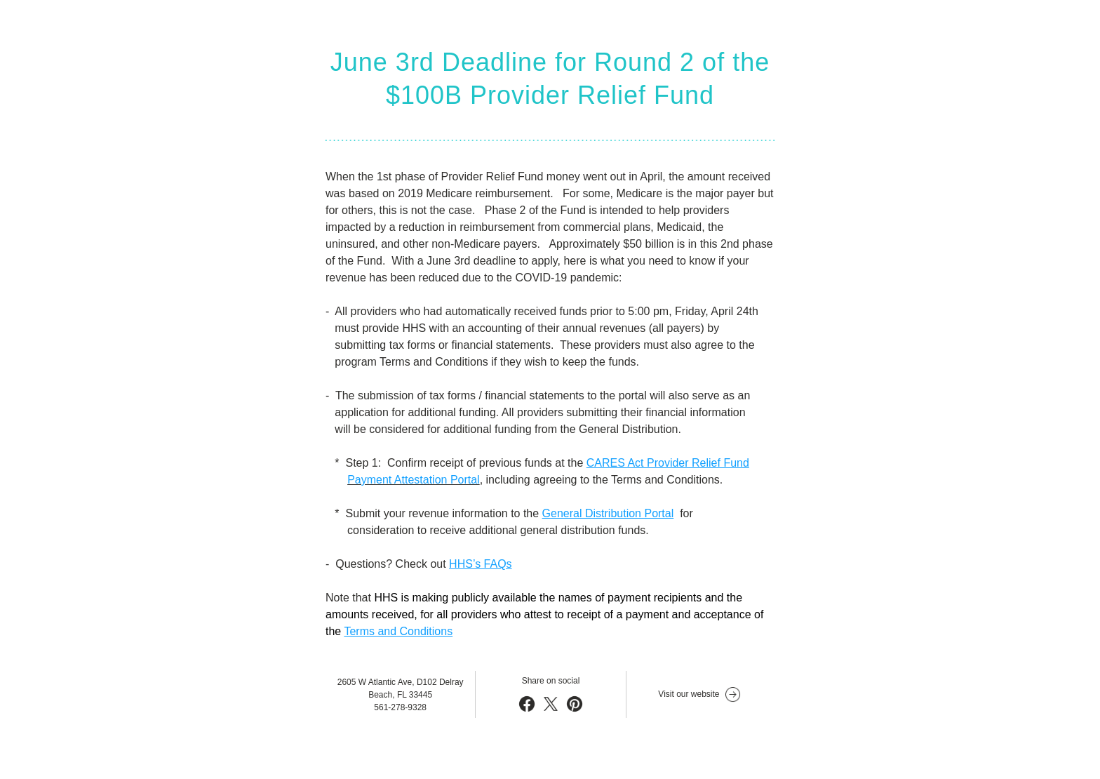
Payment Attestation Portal (413, 480)
